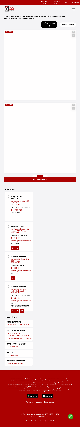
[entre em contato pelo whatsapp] (69, 416)
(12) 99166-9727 (16, 210)
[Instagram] (13, 248)
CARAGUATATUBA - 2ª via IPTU (18, 336)
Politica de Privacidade (16, 363)
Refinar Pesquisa (49, 24)
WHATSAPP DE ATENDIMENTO (18, 325)
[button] (66, 2)
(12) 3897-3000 (16, 268)
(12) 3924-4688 (16, 298)
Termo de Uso (49, 402)
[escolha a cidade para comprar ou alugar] (75, 3)
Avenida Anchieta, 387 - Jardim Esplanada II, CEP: (19, 291)
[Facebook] (17, 248)
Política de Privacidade (34, 402)
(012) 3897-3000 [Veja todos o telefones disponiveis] (56, 3)
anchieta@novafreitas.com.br (21, 241)
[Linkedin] (22, 311)
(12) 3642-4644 (16, 238)
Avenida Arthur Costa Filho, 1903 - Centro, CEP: (20, 261)
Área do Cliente (44, 3)
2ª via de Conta (13, 347)
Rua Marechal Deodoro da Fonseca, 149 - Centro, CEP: (20, 231)
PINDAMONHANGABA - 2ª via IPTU (19, 338)
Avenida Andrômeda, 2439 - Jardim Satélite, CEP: (20, 203)
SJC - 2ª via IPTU (14, 333)
